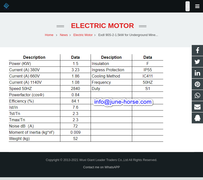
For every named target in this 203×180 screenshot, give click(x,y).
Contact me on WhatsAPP (101, 167)
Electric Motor (101, 26)
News (64, 35)
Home (49, 35)
